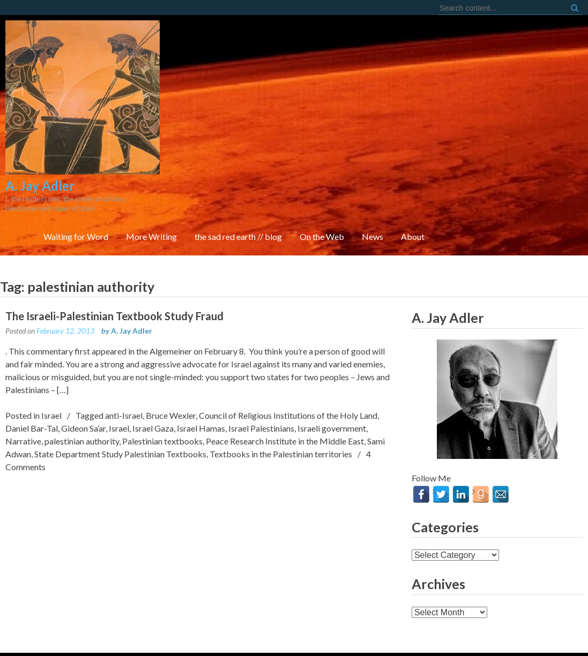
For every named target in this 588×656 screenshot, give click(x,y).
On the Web (467, 111)
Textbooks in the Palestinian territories (281, 407)
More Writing (297, 111)
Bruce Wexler (171, 368)
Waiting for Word (221, 111)
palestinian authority (81, 394)
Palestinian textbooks (162, 394)
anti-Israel (124, 368)
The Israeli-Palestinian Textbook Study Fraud (114, 268)
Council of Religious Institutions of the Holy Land (288, 368)
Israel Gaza (153, 381)
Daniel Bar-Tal (31, 381)
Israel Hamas (201, 381)
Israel (51, 368)
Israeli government (331, 381)
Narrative (23, 394)
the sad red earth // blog (384, 111)
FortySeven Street (294, 634)
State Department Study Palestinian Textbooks (120, 407)
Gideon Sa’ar (83, 381)
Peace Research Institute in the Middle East (285, 394)
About (558, 111)
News (518, 111)
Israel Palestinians (261, 381)
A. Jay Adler (131, 283)
